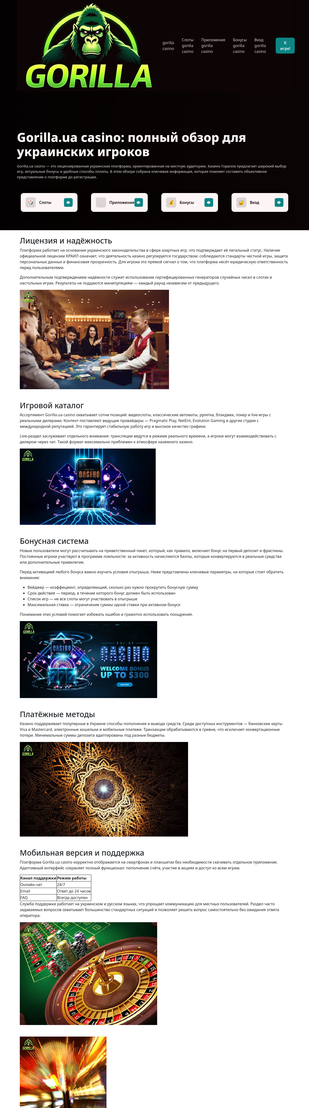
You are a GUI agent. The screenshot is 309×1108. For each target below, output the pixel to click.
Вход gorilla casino (260, 45)
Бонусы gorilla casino (240, 45)
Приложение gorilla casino (213, 45)
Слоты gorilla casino (188, 45)
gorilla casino (168, 45)
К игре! (285, 45)
